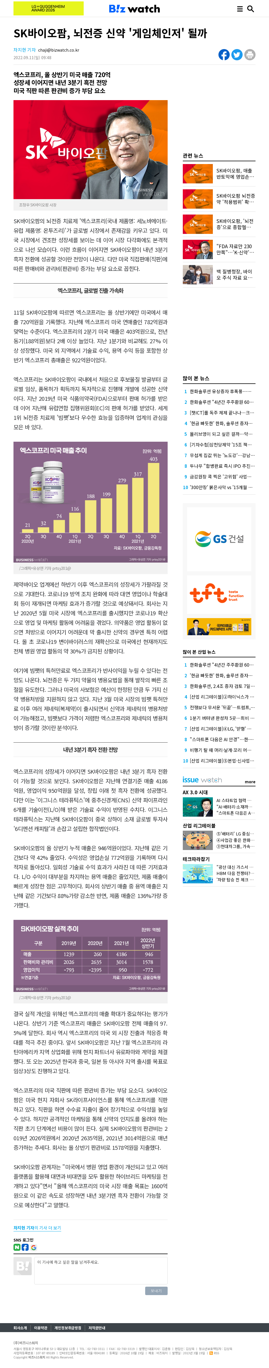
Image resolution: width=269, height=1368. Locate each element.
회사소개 (20, 1327)
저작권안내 (96, 1327)
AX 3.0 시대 (195, 792)
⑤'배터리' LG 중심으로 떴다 (241, 834)
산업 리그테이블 (199, 825)
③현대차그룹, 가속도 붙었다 (241, 846)
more (250, 781)
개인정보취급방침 (67, 1327)
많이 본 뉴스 (196, 378)
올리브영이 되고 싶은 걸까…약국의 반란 (228, 433)
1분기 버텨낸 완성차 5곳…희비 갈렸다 (226, 718)
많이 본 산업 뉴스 (199, 651)
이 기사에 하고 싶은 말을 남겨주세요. (101, 1270)
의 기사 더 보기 (37, 1228)
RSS (214, 1353)
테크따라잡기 (196, 858)
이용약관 (40, 1327)
